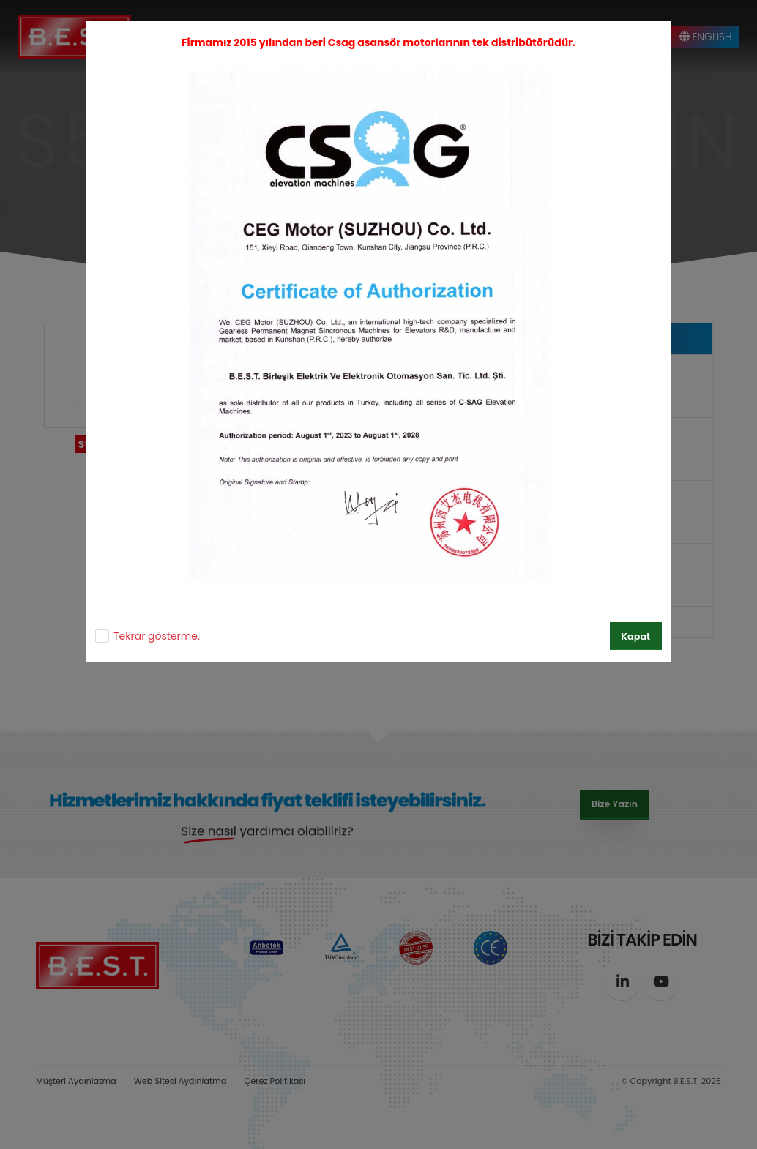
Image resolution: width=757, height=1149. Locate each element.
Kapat (636, 636)
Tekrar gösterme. (156, 636)
